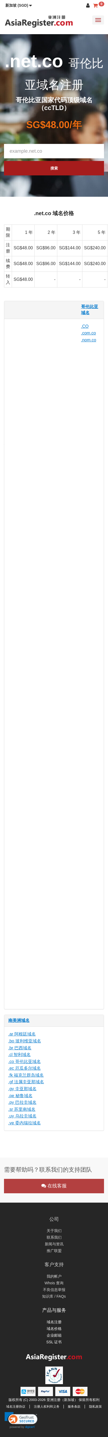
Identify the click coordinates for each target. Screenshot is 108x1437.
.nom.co (88, 340)
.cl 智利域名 (19, 1054)
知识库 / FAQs (54, 1296)
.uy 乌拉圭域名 (22, 1116)
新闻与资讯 (54, 1244)
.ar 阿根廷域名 (22, 1034)
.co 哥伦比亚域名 (24, 1061)
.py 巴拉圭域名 (22, 1102)
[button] (18, 5)
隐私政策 (95, 1406)
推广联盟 (54, 1251)
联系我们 (54, 1237)
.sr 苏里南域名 (21, 1109)
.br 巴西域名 (19, 1048)
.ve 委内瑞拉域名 (24, 1123)
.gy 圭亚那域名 (22, 1088)
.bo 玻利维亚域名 (24, 1041)
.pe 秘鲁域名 (20, 1095)
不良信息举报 (54, 1290)
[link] (21, 1420)
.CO (85, 326)
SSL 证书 (54, 1342)
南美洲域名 (19, 1020)
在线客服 (54, 1185)
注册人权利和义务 (46, 1406)
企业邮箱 (54, 1335)
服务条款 (74, 1406)
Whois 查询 (54, 1283)
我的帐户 (54, 1276)
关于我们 (54, 1231)
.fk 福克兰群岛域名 (26, 1075)
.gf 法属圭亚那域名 (26, 1082)
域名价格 (54, 1328)
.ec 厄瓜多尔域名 (24, 1068)
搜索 (54, 168)
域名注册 (54, 1322)
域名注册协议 (15, 1406)
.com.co (88, 333)
